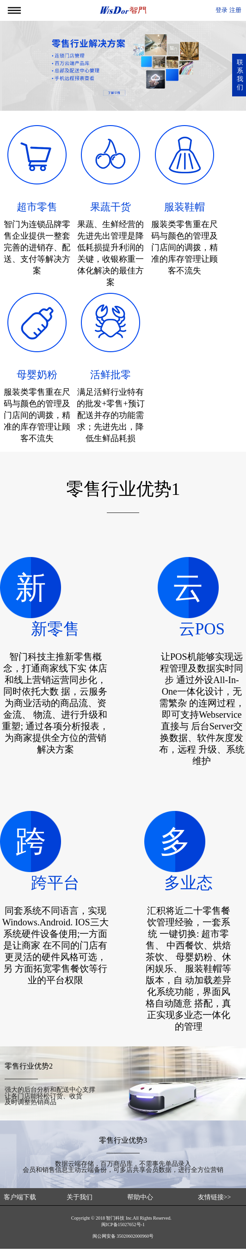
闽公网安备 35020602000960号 (123, 1240)
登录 (221, 9)
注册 (235, 9)
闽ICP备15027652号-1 (123, 1228)
